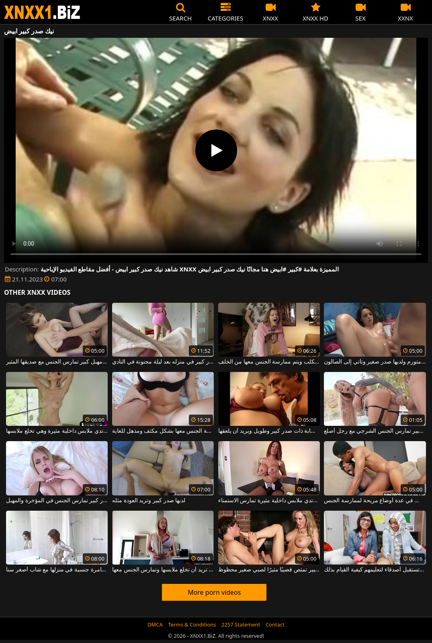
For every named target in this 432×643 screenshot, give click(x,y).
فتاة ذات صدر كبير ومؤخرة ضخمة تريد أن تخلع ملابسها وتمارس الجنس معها (163, 570)
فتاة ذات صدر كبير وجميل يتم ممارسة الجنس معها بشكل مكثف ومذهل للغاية (163, 431)
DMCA (155, 624)
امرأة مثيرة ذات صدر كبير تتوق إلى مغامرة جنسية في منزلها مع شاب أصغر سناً (57, 570)
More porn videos (214, 592)
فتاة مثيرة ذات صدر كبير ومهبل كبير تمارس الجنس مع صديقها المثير (57, 362)
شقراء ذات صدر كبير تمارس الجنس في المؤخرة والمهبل (57, 500)
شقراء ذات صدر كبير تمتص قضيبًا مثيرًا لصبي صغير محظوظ (269, 570)
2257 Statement (240, 624)
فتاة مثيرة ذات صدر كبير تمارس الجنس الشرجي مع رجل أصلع (375, 431)
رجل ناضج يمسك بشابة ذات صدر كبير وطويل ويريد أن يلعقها (269, 431)
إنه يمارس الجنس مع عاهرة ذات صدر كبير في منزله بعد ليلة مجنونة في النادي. (163, 362)
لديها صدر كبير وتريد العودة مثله (148, 500)
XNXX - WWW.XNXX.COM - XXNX (42, 12)
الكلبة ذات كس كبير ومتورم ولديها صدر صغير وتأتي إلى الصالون (375, 362)
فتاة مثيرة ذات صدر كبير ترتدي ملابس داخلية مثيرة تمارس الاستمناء (269, 500)
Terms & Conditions (192, 624)
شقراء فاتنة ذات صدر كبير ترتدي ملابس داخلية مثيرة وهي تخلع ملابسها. (57, 431)
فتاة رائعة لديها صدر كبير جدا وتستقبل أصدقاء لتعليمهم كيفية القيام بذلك (375, 570)
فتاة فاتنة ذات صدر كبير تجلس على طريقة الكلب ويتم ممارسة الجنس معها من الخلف (269, 362)
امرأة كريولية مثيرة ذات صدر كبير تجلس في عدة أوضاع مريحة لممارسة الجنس (375, 500)
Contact (275, 624)
